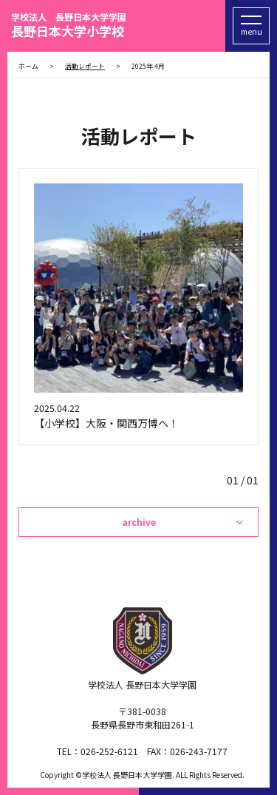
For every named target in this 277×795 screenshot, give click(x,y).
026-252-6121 (109, 751)
